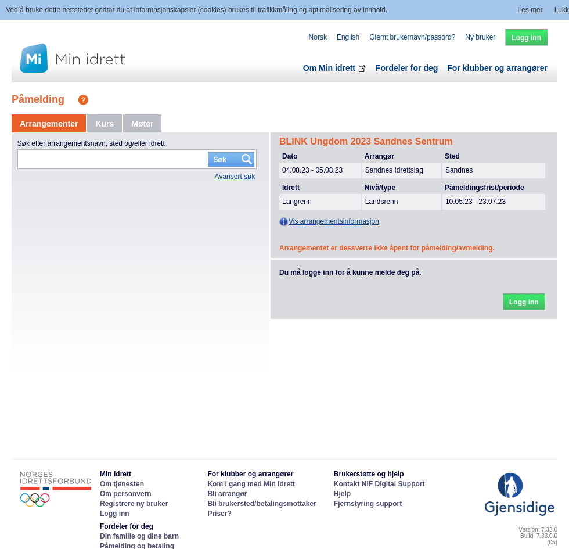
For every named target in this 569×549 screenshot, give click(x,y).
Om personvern (126, 494)
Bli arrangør (227, 494)
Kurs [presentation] (104, 123)
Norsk (318, 37)
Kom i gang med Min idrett (251, 484)
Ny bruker (480, 37)
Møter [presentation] (142, 123)
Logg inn (114, 513)
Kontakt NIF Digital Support (379, 484)
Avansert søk (235, 177)
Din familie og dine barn (139, 536)
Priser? (219, 513)
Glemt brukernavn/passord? (412, 37)
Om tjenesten (122, 484)
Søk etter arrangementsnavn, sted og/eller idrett (91, 143)
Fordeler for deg (407, 68)
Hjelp (342, 494)
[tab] (49, 123)
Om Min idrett (334, 68)
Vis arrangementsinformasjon (329, 222)
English (348, 37)
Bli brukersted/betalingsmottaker (261, 504)
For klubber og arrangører (497, 68)
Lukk (561, 10)
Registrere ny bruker (134, 504)
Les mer (529, 10)
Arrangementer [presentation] (49, 123)
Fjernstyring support (368, 504)
